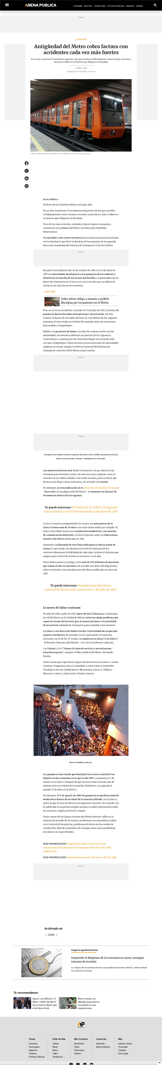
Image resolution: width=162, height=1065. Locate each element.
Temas (32, 1039)
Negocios (88, 6)
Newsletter (79, 1043)
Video (76, 1047)
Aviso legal (123, 1053)
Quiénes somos (125, 1043)
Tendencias (58, 1057)
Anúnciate (100, 1043)
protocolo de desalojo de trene (100, 487)
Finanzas (130, 6)
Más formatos (81, 1039)
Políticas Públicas (116, 6)
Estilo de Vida (59, 1039)
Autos (55, 1050)
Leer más (49, 291)
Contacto (122, 1050)
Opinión (139, 6)
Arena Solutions (103, 1047)
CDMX (51, 934)
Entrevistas (79, 1050)
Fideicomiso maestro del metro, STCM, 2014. (92, 857)
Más (120, 1039)
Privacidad (123, 1047)
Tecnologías (100, 6)
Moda (55, 1047)
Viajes (55, 1053)
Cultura (56, 1043)
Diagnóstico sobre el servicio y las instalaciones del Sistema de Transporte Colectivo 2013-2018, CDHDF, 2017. (77, 847)
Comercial (101, 1039)
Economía (77, 6)
